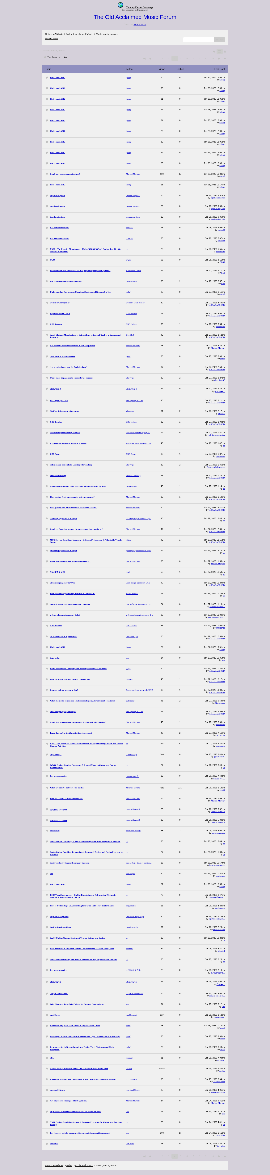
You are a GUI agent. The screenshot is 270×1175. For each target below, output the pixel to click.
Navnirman (220, 703)
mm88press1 (219, 1017)
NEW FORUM (139, 24)
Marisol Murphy (218, 348)
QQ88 (222, 262)
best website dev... (217, 865)
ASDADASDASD (217, 305)
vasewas (221, 413)
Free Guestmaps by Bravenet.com (135, 10)
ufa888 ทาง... (219, 779)
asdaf (222, 176)
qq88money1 (219, 756)
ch (224, 767)
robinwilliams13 (218, 811)
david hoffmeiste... (217, 897)
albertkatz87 (219, 380)
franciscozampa (218, 833)
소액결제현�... (218, 973)
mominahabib (219, 929)
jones (222, 358)
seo (223, 660)
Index (69, 34)
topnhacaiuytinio (218, 198)
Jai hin (222, 1071)
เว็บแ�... (221, 984)
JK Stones (220, 735)
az (224, 445)
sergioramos (219, 908)
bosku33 (221, 230)
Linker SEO (220, 1135)
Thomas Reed (219, 1081)
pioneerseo (220, 251)
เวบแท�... (220, 391)
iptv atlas (221, 1146)
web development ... (216, 435)
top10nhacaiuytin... (217, 919)
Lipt (223, 273)
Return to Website (54, 34)
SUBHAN (220, 326)
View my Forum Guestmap (139, 7)
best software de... (217, 606)
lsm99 (222, 790)
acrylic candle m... (217, 996)
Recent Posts (51, 38)
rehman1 (221, 1060)
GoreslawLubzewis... (216, 467)
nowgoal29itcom (218, 1092)
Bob (223, 283)
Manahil (221, 951)
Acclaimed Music (84, 34)
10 (212, 58)
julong (222, 80)
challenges (220, 876)
